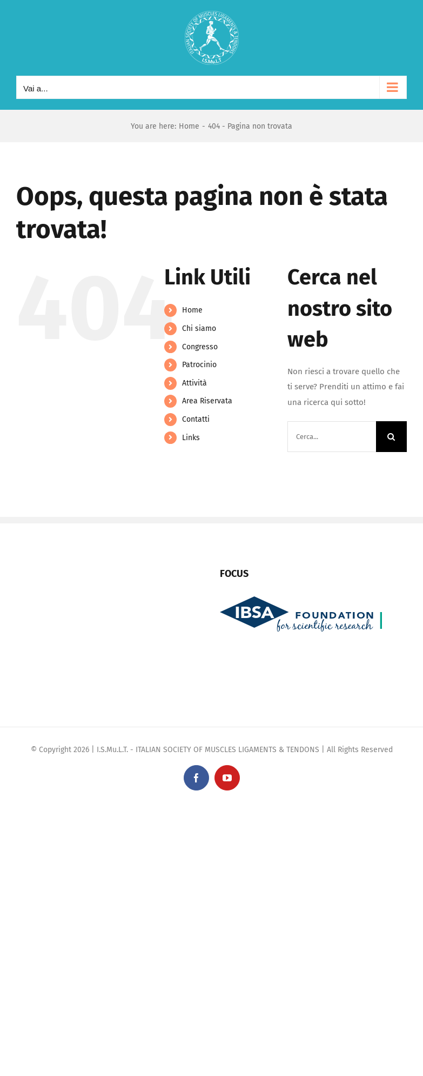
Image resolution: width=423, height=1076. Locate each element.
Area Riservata (207, 401)
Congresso (200, 346)
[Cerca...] (331, 436)
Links (191, 437)
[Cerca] (391, 436)
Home (192, 310)
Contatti (196, 419)
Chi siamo (199, 328)
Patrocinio (199, 364)
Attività (194, 383)
